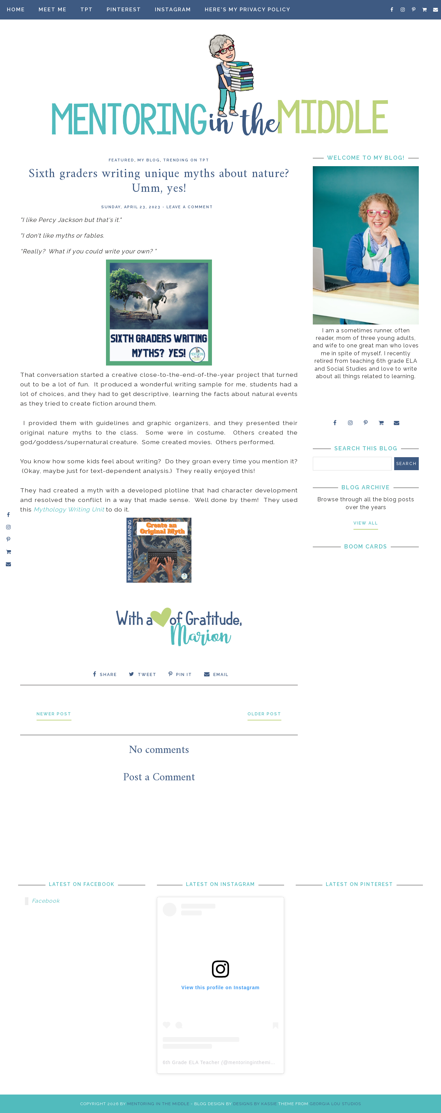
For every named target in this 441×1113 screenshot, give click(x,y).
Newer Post (54, 714)
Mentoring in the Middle (158, 1103)
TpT (86, 9)
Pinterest (124, 9)
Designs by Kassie (255, 1103)
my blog (148, 160)
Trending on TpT (186, 160)
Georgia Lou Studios (335, 1103)
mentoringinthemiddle (254, 1062)
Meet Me (53, 9)
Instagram (173, 9)
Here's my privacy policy (248, 9)
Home (16, 9)
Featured (121, 160)
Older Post (264, 714)
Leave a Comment (189, 207)
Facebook (45, 901)
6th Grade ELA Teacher (191, 1062)
